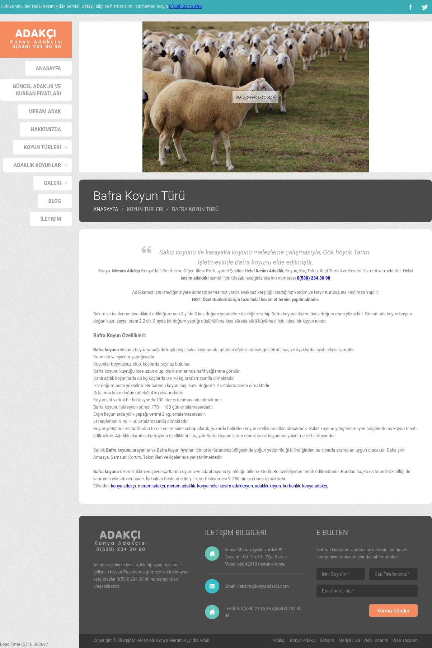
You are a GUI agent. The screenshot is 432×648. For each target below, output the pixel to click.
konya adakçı (123, 486)
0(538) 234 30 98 (185, 6)
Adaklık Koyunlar (37, 165)
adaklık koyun (268, 486)
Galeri (52, 183)
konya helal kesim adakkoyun (225, 486)
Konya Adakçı (303, 640)
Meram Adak (44, 111)
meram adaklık (181, 486)
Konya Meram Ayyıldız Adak (182, 640)
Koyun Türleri (42, 147)
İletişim (51, 219)
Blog (54, 201)
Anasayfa (48, 68)
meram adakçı (151, 486)
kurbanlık (291, 486)
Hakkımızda (45, 129)
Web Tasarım (405, 640)
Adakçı (279, 640)
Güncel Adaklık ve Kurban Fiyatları (37, 90)
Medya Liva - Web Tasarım (363, 640)
